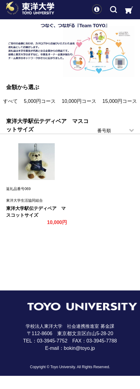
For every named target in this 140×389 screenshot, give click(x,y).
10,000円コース (79, 101)
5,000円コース (40, 101)
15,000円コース (119, 101)
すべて (10, 101)
